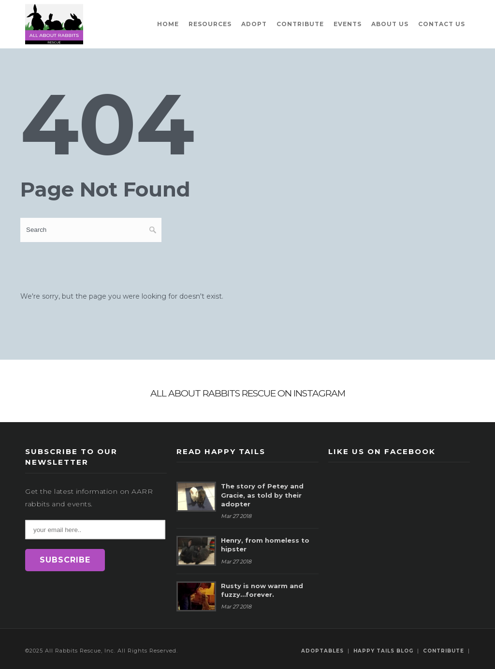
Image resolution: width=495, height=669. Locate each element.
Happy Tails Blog (383, 651)
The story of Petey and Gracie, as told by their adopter (262, 494)
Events (348, 24)
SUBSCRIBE (65, 559)
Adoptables (322, 651)
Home (168, 24)
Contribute (300, 24)
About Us (389, 24)
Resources (210, 24)
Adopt (254, 24)
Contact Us (441, 24)
